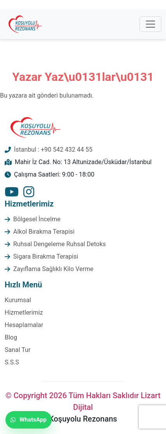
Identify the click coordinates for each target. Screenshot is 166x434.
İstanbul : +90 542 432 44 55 (53, 149)
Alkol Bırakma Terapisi (44, 231)
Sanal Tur (17, 350)
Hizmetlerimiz (24, 312)
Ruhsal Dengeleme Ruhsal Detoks (59, 244)
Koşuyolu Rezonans (83, 419)
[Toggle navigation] (150, 24)
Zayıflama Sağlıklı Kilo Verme (53, 269)
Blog (11, 337)
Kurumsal (18, 300)
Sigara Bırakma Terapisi (45, 256)
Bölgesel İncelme (37, 219)
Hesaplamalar (24, 325)
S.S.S (12, 362)
